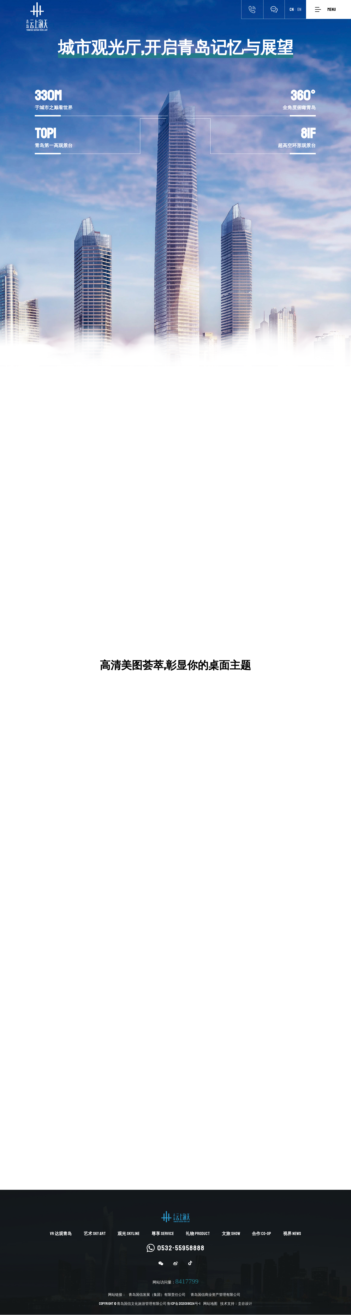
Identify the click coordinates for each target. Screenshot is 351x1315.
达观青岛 (61, 1233)
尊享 (163, 1233)
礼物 (198, 1233)
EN (299, 9)
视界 (292, 1233)
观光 (129, 1233)
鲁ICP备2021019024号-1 (183, 1304)
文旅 (231, 1233)
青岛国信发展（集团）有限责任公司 (157, 1295)
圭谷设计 (245, 1304)
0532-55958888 (175, 1248)
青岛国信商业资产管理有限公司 (215, 1295)
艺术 (95, 1233)
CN (292, 9)
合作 (261, 1233)
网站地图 (210, 1304)
